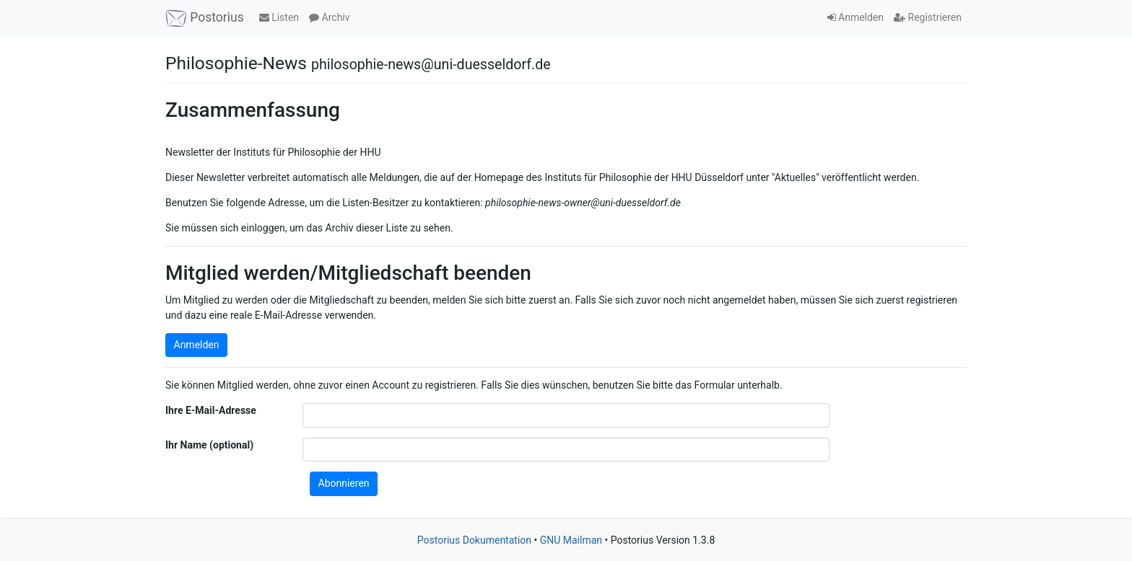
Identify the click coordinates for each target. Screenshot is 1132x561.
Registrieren (928, 17)
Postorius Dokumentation (474, 540)
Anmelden (855, 17)
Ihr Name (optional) (209, 445)
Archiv (329, 17)
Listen (279, 17)
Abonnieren (344, 483)
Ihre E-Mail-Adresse (210, 410)
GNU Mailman (571, 540)
